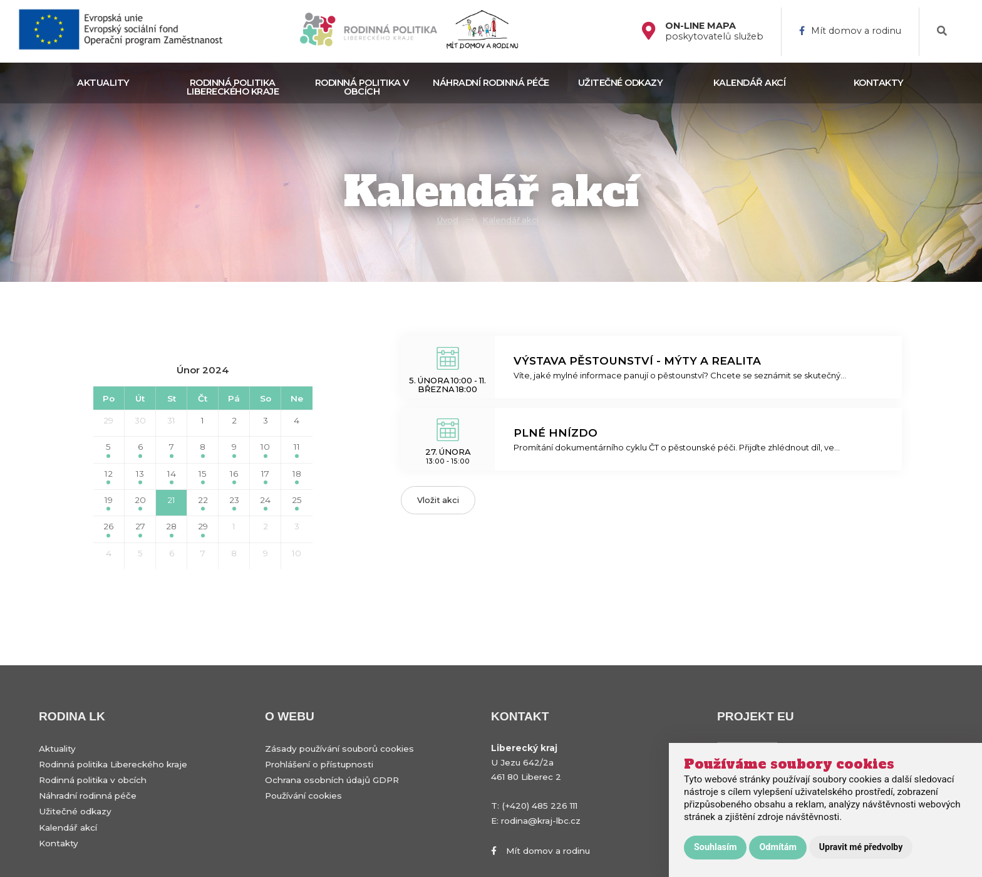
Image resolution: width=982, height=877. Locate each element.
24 (265, 503)
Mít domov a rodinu (850, 31)
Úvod (447, 220)
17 (265, 476)
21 (171, 503)
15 (203, 476)
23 (234, 503)
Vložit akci (438, 500)
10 (265, 449)
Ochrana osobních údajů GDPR (332, 780)
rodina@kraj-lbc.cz (541, 821)
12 (109, 476)
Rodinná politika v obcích (362, 87)
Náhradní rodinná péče (491, 82)
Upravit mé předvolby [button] (860, 847)
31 (171, 420)
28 (171, 529)
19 (109, 503)
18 (296, 476)
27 (140, 529)
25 (297, 503)
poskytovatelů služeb (714, 31)
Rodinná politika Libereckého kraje (233, 87)
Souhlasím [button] (715, 847)
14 (171, 476)
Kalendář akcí (749, 82)
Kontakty (879, 82)
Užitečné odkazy (620, 82)
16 (234, 476)
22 (203, 503)
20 (140, 503)
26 (108, 529)
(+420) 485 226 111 (539, 806)
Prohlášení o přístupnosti (319, 764)
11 (297, 449)
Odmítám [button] (777, 847)
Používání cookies (303, 796)
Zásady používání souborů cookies (339, 749)
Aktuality (103, 82)
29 (108, 420)
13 (140, 476)
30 (140, 420)
